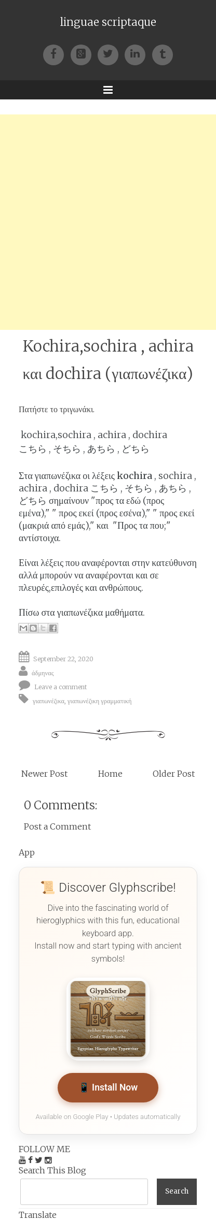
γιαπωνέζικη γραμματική (99, 700)
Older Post (174, 773)
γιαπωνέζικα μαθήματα (100, 612)
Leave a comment (60, 686)
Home (110, 773)
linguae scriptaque (108, 22)
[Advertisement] (108, 222)
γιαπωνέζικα (48, 700)
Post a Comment (57, 826)
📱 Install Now (108, 1087)
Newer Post (44, 773)
